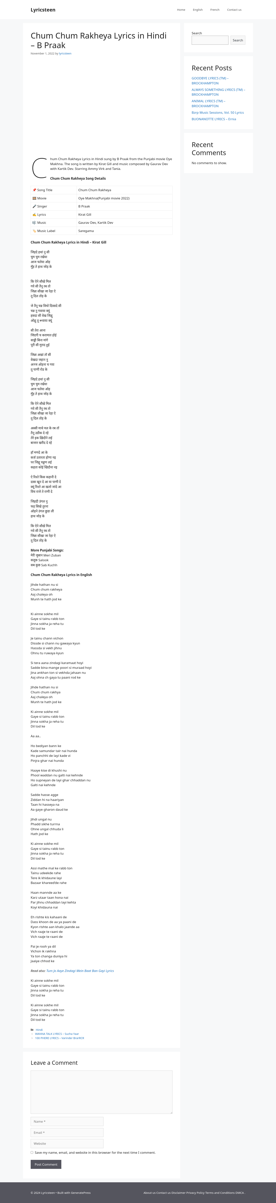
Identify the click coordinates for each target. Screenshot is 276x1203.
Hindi (39, 1030)
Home (181, 10)
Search (197, 33)
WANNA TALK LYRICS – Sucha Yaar (57, 1034)
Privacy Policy (195, 1193)
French (214, 10)
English (198, 10)
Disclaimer (178, 1193)
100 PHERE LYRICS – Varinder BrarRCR (59, 1038)
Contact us (234, 10)
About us (150, 1193)
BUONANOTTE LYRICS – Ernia (214, 119)
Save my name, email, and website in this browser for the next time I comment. (95, 1152)
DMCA (239, 1193)
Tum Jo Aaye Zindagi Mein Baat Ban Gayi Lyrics (80, 970)
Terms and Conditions (220, 1193)
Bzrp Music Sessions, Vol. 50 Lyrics (218, 112)
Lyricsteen (43, 9)
